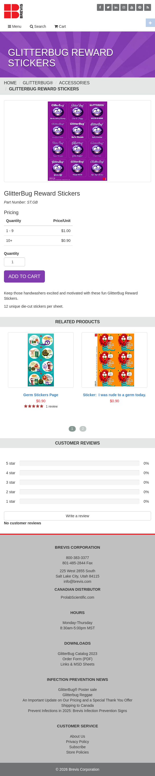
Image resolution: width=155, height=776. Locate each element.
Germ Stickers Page (40, 395)
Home (10, 83)
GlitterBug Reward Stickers (44, 89)
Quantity (11, 253)
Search (38, 26)
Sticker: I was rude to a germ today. (114, 395)
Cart (60, 26)
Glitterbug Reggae (78, 695)
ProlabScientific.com (77, 597)
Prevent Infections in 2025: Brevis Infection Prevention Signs (77, 711)
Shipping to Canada (77, 705)
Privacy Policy (77, 742)
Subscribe (77, 747)
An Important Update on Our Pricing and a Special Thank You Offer (78, 700)
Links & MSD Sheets (77, 664)
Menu (14, 26)
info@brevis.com (77, 581)
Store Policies (77, 752)
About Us (77, 736)
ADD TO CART (24, 276)
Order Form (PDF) (78, 659)
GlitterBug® (38, 83)
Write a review (77, 516)
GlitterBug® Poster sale (77, 689)
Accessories (74, 83)
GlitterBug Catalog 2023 (77, 654)
